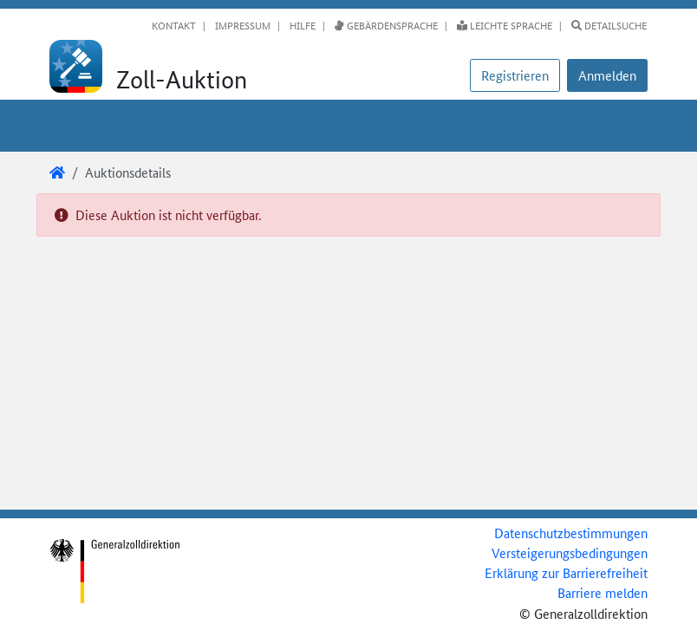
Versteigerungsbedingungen (570, 552)
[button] (607, 75)
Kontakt (174, 25)
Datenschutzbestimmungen (571, 532)
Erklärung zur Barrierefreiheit (566, 572)
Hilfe (301, 25)
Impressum (241, 25)
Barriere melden (602, 592)
